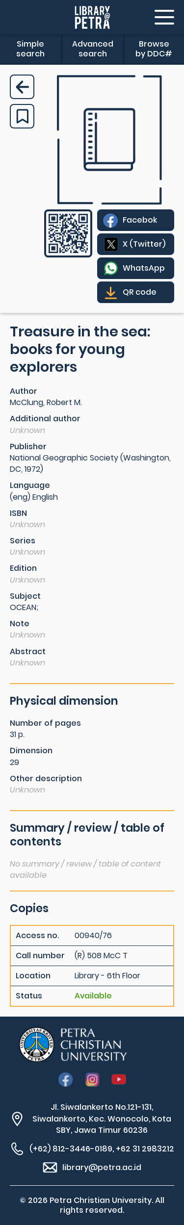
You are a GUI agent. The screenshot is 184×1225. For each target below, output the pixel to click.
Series (22, 540)
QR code (140, 292)
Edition (23, 568)
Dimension (31, 750)
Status (29, 996)
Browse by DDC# (153, 48)
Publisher (28, 446)
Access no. (37, 936)
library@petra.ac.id (101, 1167)
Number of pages (45, 723)
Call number (40, 956)
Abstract (28, 651)
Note (19, 623)
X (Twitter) (144, 244)
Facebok (140, 220)
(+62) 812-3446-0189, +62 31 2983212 (101, 1148)
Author (23, 391)
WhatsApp (144, 268)
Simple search (30, 48)
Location (33, 976)
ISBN (18, 513)
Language (30, 485)
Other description (46, 778)
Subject (25, 596)
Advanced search (92, 48)
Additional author (45, 418)
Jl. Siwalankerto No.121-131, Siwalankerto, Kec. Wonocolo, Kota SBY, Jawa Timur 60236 (101, 1118)
